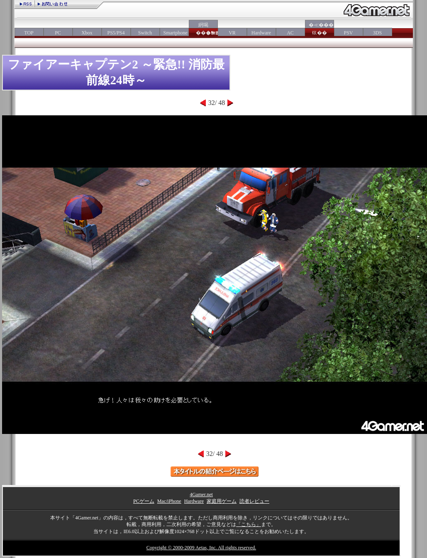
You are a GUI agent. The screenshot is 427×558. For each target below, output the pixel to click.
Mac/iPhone (169, 501)
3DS (377, 33)
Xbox (87, 33)
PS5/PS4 (115, 33)
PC (58, 33)
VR (232, 33)
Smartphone (174, 33)
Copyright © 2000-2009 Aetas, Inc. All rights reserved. (201, 548)
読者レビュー (254, 501)
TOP (28, 33)
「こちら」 (248, 524)
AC (290, 33)
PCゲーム (143, 501)
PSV (348, 33)
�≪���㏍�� (319, 29)
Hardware (261, 33)
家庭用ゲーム (222, 501)
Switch (145, 33)
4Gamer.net (201, 494)
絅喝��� (203, 29)
